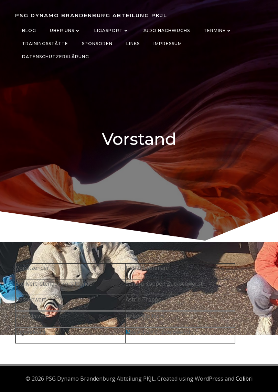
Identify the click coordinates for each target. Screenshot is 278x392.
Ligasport (111, 30)
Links (133, 43)
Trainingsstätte (45, 43)
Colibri (244, 378)
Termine (218, 30)
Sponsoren (97, 43)
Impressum (167, 43)
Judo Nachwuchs (166, 30)
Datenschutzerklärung (55, 56)
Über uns (65, 30)
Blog (29, 30)
